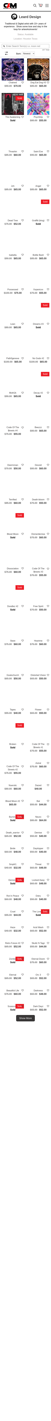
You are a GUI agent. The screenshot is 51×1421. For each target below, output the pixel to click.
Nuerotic (13, 785)
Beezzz (38, 427)
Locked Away (38, 880)
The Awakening (12, 117)
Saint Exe (38, 151)
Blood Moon (12, 534)
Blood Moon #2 (12, 801)
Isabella (12, 255)
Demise (38, 832)
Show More (25, 1018)
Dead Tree (13, 220)
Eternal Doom (38, 959)
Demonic (12, 880)
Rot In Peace (13, 896)
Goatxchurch (13, 675)
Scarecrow (13, 1006)
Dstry (38, 896)
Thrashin (13, 151)
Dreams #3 (38, 324)
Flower (38, 709)
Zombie (12, 959)
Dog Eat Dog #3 (38, 82)
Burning (12, 817)
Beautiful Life (12, 990)
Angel (38, 186)
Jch (12, 186)
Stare (12, 641)
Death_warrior (13, 832)
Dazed (38, 785)
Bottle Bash (38, 255)
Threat (38, 864)
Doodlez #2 (12, 606)
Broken (12, 744)
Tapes (13, 709)
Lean (12, 324)
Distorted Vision (38, 675)
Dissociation (13, 568)
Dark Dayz (38, 1006)
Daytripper (38, 848)
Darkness (38, 990)
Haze (12, 927)
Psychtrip (38, 117)
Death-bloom (38, 499)
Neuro (38, 817)
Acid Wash (38, 927)
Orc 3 (38, 975)
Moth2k (12, 393)
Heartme (38, 641)
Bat (38, 801)
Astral (38, 763)
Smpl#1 (12, 864)
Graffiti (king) (38, 220)
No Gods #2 (38, 358)
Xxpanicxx (38, 289)
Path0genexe (12, 358)
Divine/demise (38, 534)
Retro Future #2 (12, 943)
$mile (12, 848)
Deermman (12, 465)
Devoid (38, 465)
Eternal (12, 975)
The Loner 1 (38, 911)
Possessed (12, 289)
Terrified (13, 499)
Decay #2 (38, 393)
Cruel (12, 911)
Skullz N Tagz (38, 943)
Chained (13, 82)
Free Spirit (38, 606)
